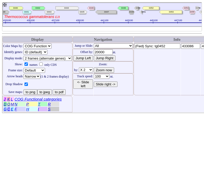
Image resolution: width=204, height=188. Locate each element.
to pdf (59, 92)
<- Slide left (83, 84)
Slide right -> (105, 84)
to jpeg (44, 92)
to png (30, 92)
